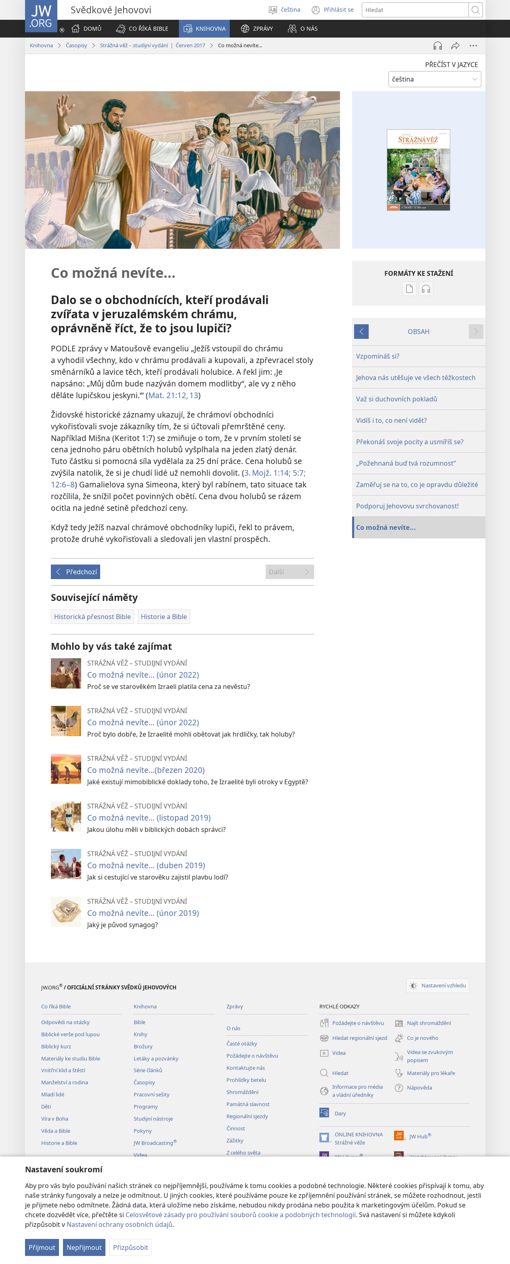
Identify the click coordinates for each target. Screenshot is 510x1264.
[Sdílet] (455, 46)
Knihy (140, 1034)
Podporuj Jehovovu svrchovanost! (407, 506)
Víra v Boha (54, 1118)
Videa (140, 1155)
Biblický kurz (56, 1046)
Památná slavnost (248, 1104)
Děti (46, 1106)
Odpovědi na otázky (65, 1022)
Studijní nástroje (153, 1118)
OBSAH (419, 331)
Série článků (148, 1070)
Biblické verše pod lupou (70, 1034)
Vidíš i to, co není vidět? (391, 420)
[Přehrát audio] (437, 46)
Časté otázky (242, 1043)
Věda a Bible (55, 1130)
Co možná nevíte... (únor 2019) (143, 912)
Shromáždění (242, 1092)
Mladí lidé (52, 1094)
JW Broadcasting (155, 1142)
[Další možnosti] (473, 46)
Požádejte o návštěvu (252, 1055)
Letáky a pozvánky (156, 1058)
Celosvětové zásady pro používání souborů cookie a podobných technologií (241, 1214)
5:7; (298, 472)
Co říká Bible (56, 1006)
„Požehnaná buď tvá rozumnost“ (406, 463)
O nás (233, 1028)
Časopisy (76, 45)
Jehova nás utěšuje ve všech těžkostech (416, 377)
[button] (142, 29)
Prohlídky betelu (246, 1079)
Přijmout (42, 1247)
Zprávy (235, 1006)
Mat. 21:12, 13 (173, 395)
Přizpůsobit (130, 1247)
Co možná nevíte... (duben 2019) (146, 865)
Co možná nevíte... (386, 527)
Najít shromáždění (422, 1023)
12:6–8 (63, 484)
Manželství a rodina (64, 1082)
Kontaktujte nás (246, 1067)
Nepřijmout (84, 1247)
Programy (146, 1106)
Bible (139, 1022)
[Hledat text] (415, 9)
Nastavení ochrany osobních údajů (119, 1224)
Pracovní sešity (152, 1094)
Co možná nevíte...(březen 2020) (146, 769)
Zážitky (235, 1140)
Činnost (236, 1128)
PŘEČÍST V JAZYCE (451, 64)
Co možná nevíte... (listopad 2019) (149, 817)
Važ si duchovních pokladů (396, 399)
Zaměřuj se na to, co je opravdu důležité (417, 484)
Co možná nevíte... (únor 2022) (143, 674)
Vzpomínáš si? (377, 356)
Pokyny (143, 1130)
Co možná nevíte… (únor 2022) (143, 722)
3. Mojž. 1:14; (267, 472)
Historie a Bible (59, 1142)
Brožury (143, 1046)
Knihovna (41, 45)
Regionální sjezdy (247, 1116)
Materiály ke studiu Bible (70, 1058)
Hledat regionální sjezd (353, 1038)
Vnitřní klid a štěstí (63, 1070)
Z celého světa (243, 1152)
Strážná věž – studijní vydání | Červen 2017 (152, 45)
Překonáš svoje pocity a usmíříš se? (410, 441)
